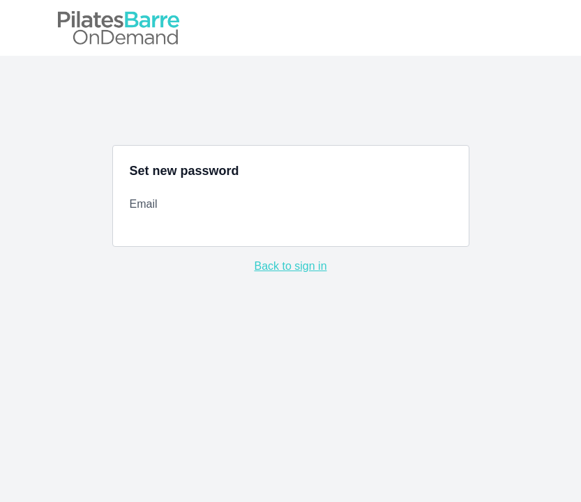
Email (144, 204)
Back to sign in (290, 266)
